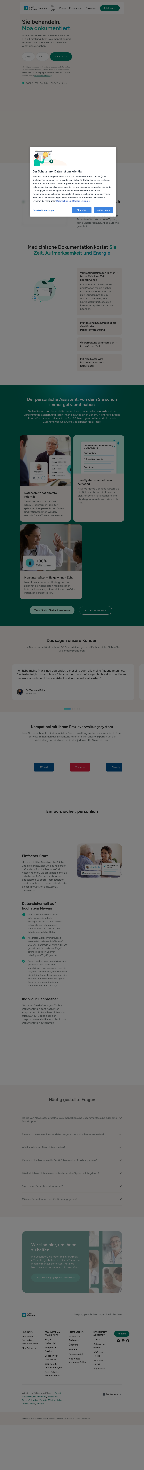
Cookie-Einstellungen (44, 210)
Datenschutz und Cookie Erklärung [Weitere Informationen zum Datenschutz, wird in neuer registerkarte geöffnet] (73, 201)
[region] (73, 182)
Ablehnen (82, 210)
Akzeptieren (103, 210)
